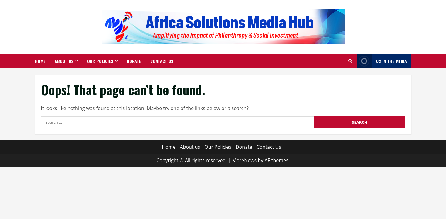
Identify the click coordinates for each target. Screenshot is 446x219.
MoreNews (244, 160)
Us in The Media (382, 61)
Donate (134, 61)
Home (40, 61)
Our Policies (100, 61)
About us (64, 61)
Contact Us (161, 61)
